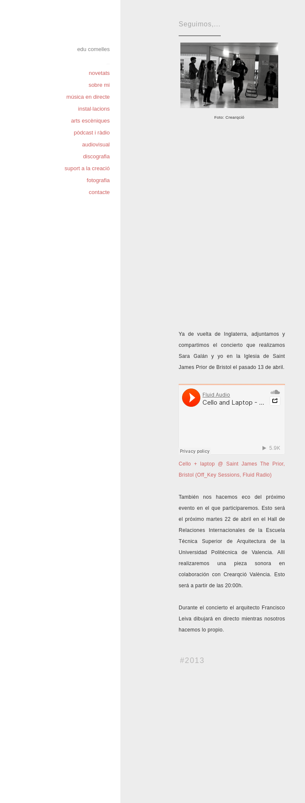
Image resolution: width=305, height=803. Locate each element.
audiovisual (96, 144)
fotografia (98, 180)
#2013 (192, 660)
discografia (96, 156)
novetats (99, 73)
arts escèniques (90, 120)
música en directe (88, 97)
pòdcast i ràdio (92, 132)
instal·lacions (94, 109)
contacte (99, 192)
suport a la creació (87, 168)
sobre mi (99, 85)
